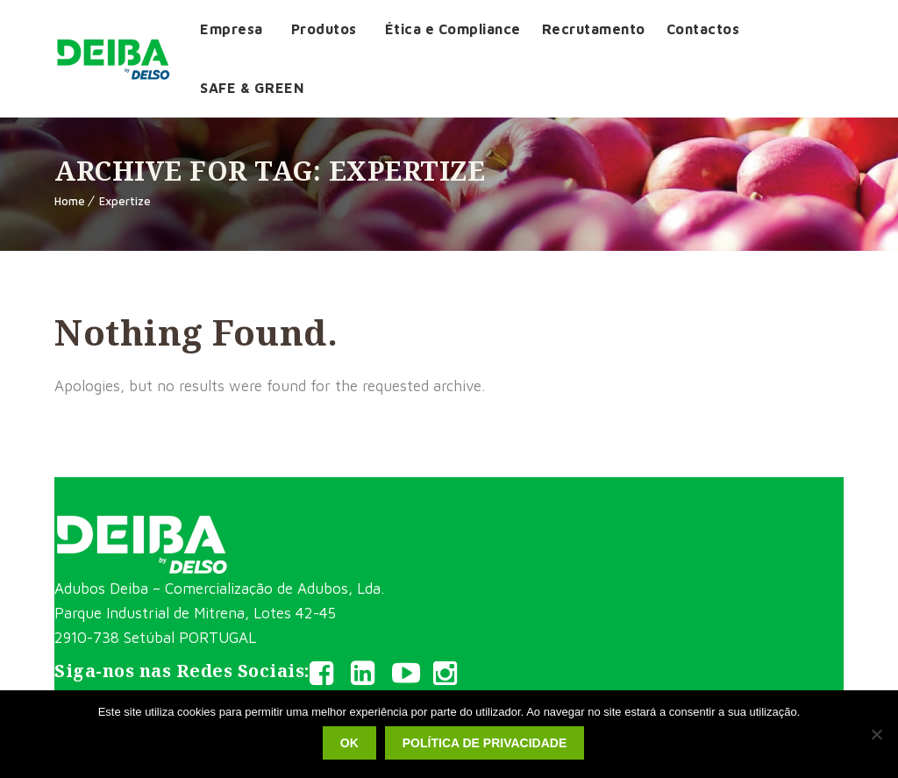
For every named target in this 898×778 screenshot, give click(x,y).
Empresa (231, 29)
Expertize (125, 201)
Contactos (703, 29)
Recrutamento (593, 29)
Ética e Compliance (453, 29)
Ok (349, 743)
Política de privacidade (485, 743)
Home (69, 201)
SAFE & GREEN (252, 88)
